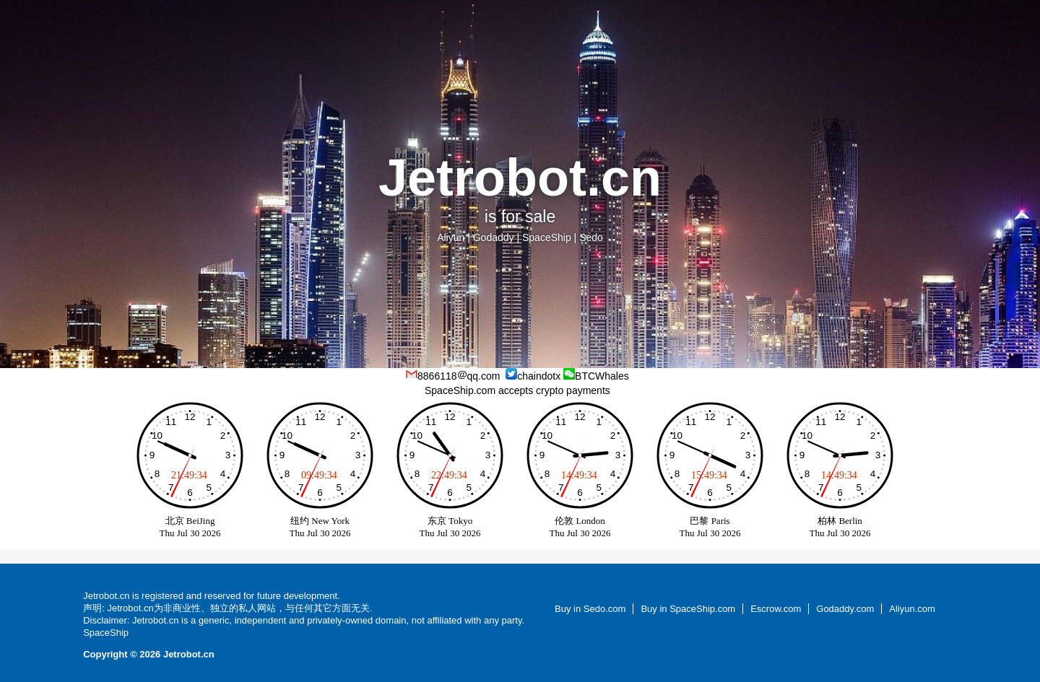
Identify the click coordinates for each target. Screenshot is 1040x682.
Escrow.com (775, 608)
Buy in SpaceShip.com (688, 608)
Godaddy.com (845, 608)
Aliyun (450, 237)
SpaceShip (546, 237)
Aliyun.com (912, 608)
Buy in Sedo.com (590, 608)
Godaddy (493, 237)
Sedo (591, 237)
